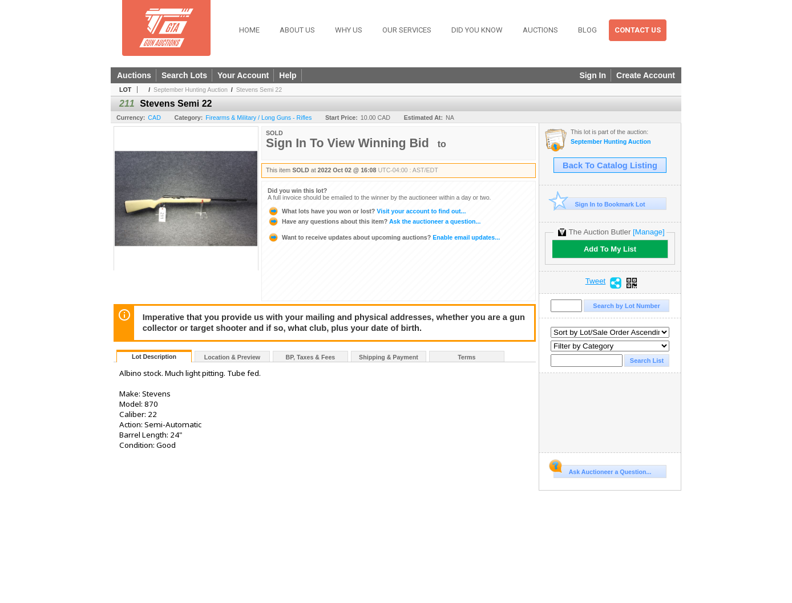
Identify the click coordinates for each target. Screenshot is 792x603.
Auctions (540, 30)
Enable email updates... (384, 237)
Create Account (645, 75)
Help (287, 75)
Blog (587, 30)
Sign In (592, 75)
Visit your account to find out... (367, 211)
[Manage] (648, 232)
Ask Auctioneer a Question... (602, 470)
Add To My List (610, 249)
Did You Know (477, 30)
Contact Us (638, 30)
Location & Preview (232, 357)
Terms (466, 357)
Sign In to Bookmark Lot (599, 204)
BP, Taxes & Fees (311, 357)
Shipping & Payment (388, 357)
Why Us (348, 30)
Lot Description (154, 356)
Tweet (595, 281)
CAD (154, 117)
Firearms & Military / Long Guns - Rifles (258, 117)
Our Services (406, 30)
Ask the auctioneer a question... (374, 221)
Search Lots (184, 75)
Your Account (243, 75)
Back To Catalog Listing (610, 165)
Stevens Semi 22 (259, 89)
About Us (297, 30)
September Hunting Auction (190, 89)
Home (249, 30)
